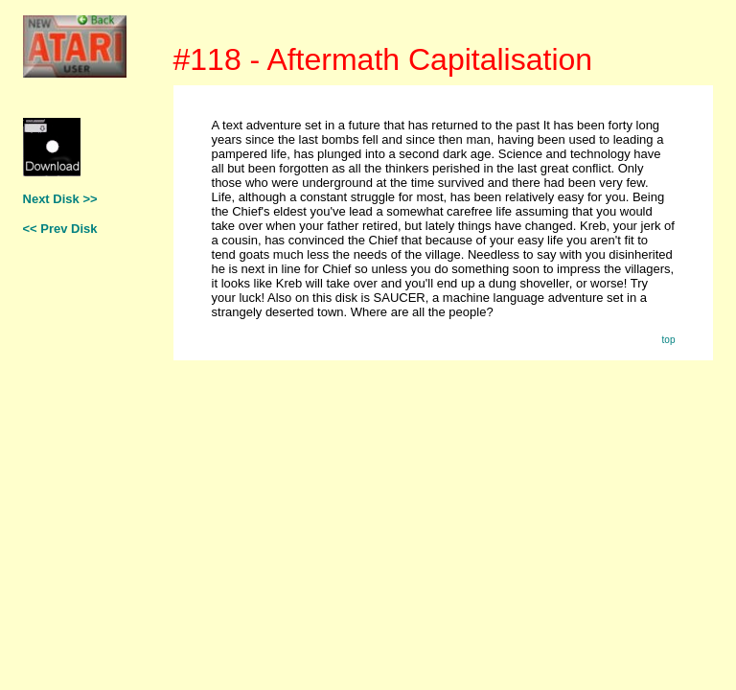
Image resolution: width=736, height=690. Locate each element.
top (669, 339)
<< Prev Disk (60, 228)
